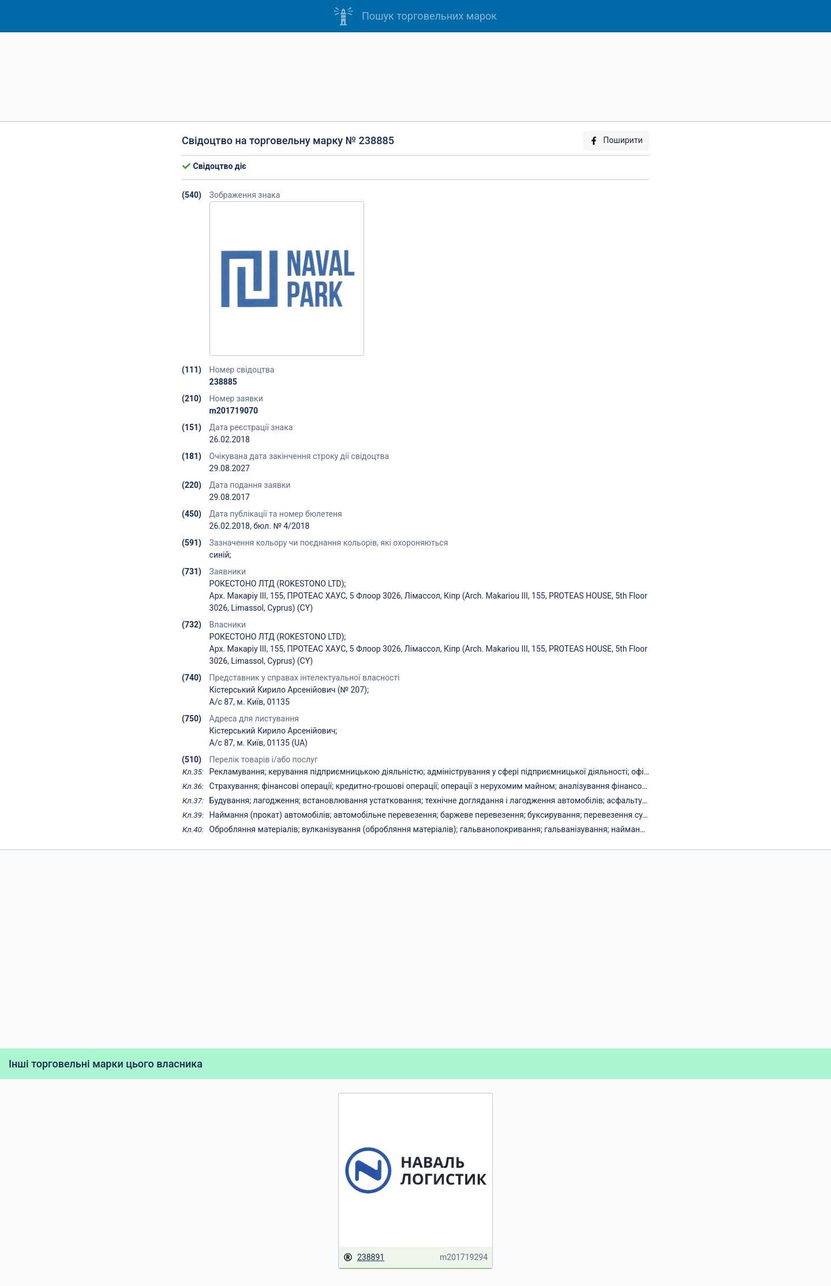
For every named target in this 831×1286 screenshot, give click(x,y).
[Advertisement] (415, 77)
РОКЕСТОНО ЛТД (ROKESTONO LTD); (277, 583)
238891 (363, 1257)
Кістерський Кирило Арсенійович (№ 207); (289, 689)
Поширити (615, 140)
